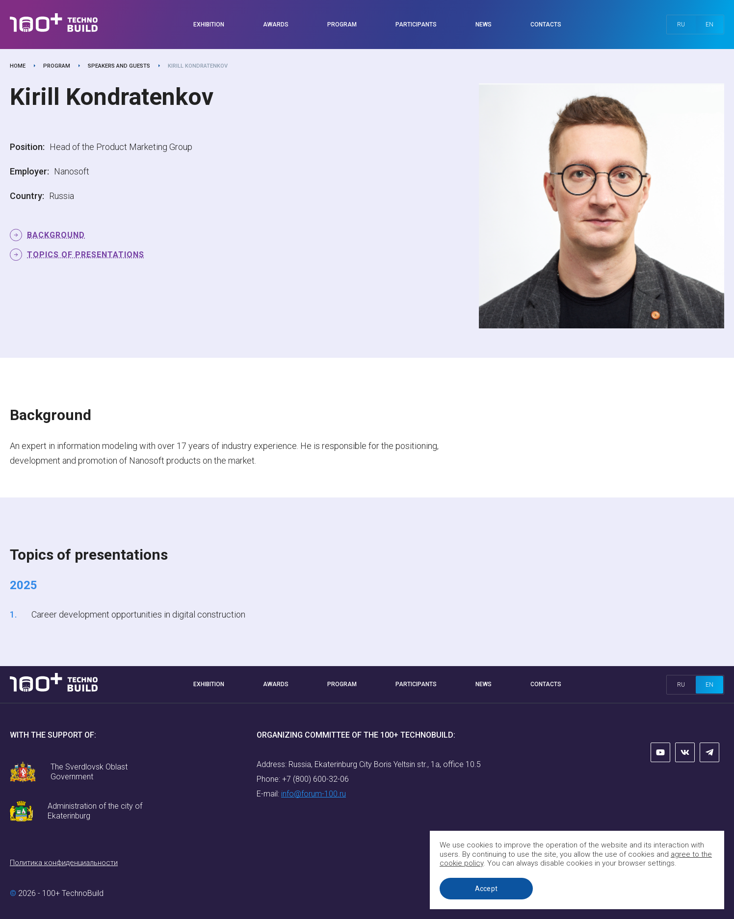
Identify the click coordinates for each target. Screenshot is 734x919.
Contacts (545, 24)
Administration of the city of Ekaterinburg (95, 810)
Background (56, 235)
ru (681, 24)
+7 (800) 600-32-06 (315, 779)
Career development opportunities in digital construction (137, 614)
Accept (486, 889)
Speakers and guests (119, 66)
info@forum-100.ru (313, 793)
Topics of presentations (85, 254)
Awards (275, 24)
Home (18, 66)
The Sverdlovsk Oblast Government (89, 771)
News (483, 24)
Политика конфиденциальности (64, 862)
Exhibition (208, 24)
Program (342, 24)
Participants (416, 24)
